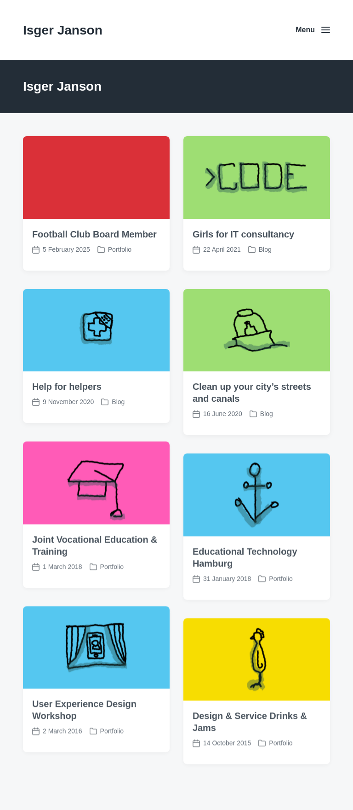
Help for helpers (67, 387)
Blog (265, 249)
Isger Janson (62, 30)
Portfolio (119, 249)
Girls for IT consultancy (243, 234)
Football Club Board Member (94, 234)
